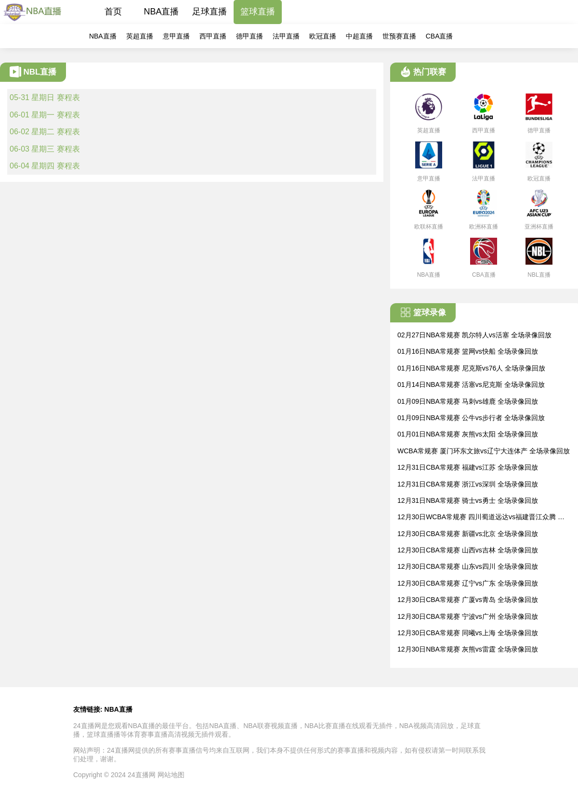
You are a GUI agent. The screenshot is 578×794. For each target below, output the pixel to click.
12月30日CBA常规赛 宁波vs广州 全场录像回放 (467, 616)
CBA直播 (439, 36)
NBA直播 (161, 11)
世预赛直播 (399, 36)
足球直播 (209, 11)
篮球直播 (257, 11)
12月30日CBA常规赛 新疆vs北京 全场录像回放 (467, 534)
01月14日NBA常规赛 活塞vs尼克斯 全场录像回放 (471, 384)
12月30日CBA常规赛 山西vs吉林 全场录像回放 (467, 550)
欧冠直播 (322, 36)
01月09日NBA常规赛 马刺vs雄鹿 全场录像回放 (467, 401)
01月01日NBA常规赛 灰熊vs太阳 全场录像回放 (467, 434)
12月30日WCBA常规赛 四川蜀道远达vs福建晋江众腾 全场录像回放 (481, 517)
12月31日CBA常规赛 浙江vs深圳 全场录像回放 (467, 484)
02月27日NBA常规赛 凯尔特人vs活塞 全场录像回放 (474, 335)
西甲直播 (212, 36)
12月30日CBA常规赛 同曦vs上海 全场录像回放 (467, 633)
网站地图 (171, 775)
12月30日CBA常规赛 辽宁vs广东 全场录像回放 (467, 583)
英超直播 (139, 36)
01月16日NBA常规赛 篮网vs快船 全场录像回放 (467, 351)
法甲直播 (286, 36)
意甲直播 (176, 36)
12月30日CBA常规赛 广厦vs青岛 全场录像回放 (467, 599)
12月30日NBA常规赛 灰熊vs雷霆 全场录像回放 (467, 649)
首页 (113, 11)
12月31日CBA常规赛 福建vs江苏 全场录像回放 (467, 467)
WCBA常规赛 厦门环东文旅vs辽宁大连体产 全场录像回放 (483, 451)
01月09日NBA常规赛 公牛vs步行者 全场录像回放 (471, 418)
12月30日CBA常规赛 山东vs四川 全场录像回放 (467, 566)
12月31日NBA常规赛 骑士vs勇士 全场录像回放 (467, 500)
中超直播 (359, 36)
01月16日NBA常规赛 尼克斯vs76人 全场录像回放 (471, 368)
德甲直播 (249, 36)
